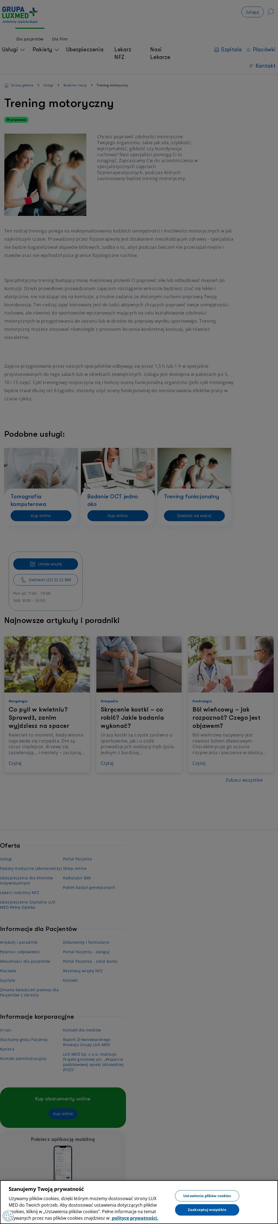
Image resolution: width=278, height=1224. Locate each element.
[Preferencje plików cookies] (8, 1215)
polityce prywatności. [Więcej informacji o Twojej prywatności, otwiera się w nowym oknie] (134, 1218)
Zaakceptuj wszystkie (207, 1209)
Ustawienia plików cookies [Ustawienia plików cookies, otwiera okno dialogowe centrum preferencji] (207, 1195)
